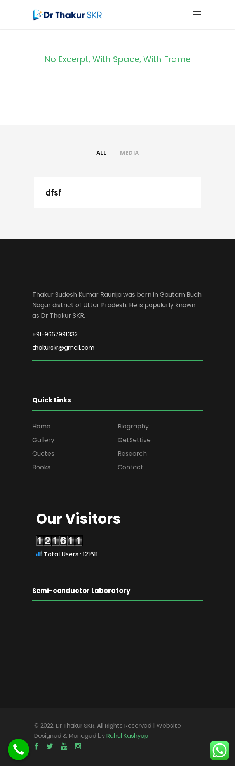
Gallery (43, 439)
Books (41, 467)
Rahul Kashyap (127, 735)
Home (41, 426)
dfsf (53, 192)
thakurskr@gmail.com (63, 347)
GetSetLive (134, 439)
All (101, 153)
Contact (130, 467)
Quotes (43, 453)
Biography (133, 426)
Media (129, 153)
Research (132, 453)
